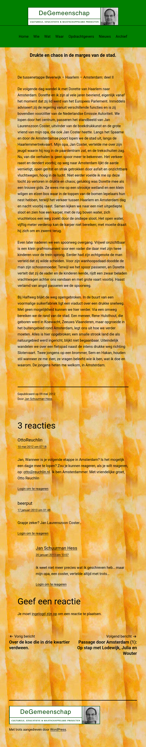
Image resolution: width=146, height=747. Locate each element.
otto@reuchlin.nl (36, 472)
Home (24, 36)
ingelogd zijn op (44, 614)
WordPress (58, 729)
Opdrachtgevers (81, 36)
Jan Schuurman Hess (38, 399)
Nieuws (105, 36)
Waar (59, 36)
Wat (47, 36)
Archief (121, 36)
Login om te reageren (33, 489)
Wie (36, 36)
